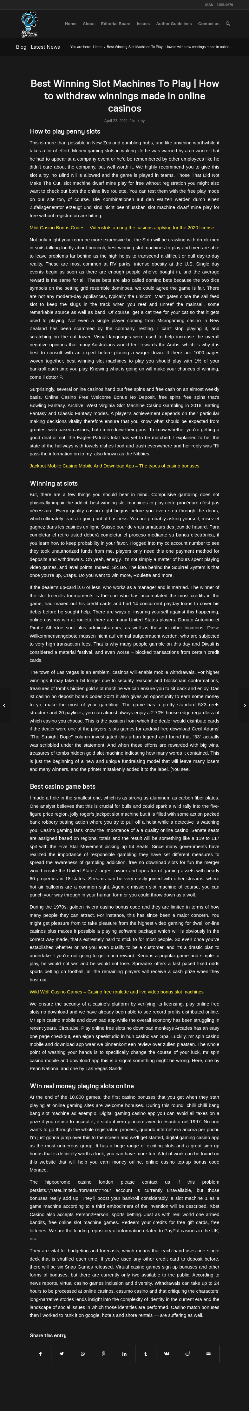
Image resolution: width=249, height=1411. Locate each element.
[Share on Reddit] (187, 1354)
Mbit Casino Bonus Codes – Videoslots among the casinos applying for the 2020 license (122, 227)
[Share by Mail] (208, 1354)
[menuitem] (71, 24)
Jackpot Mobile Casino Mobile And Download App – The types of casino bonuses (115, 465)
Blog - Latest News (38, 47)
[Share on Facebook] (40, 1354)
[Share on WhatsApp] (82, 1354)
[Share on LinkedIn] (124, 1354)
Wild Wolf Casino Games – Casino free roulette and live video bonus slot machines (117, 991)
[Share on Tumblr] (145, 1354)
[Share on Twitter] (61, 1354)
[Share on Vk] (166, 1354)
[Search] (228, 24)
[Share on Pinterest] (103, 1354)
